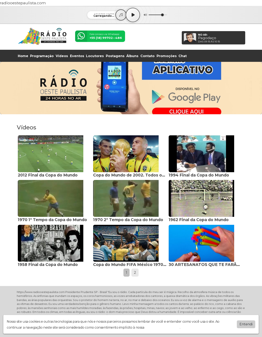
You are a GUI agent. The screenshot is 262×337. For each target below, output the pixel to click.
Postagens (115, 56)
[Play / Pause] (133, 15)
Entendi (246, 324)
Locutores (95, 56)
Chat (182, 56)
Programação (42, 56)
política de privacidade (162, 327)
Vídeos (62, 56)
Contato (147, 56)
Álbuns (132, 56)
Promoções (167, 56)
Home (23, 56)
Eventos (77, 56)
